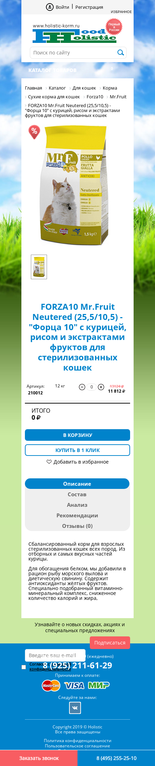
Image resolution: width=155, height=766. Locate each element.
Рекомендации (77, 515)
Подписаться (110, 642)
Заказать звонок (39, 758)
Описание (77, 483)
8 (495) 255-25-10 (116, 758)
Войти (62, 7)
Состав (77, 494)
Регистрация (89, 7)
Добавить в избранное (81, 461)
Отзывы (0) (77, 525)
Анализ (77, 504)
